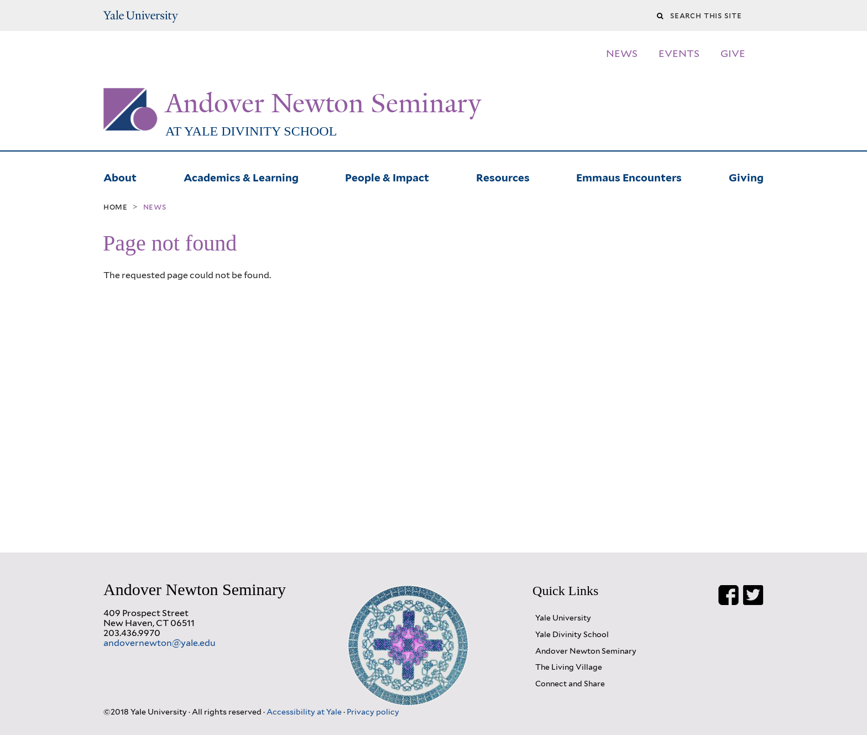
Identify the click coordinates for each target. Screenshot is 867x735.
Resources (503, 176)
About (120, 176)
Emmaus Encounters (629, 176)
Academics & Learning (241, 176)
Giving (746, 176)
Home (115, 207)
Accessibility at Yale (305, 711)
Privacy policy (373, 711)
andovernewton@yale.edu (159, 643)
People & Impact (387, 176)
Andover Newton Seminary (323, 103)
